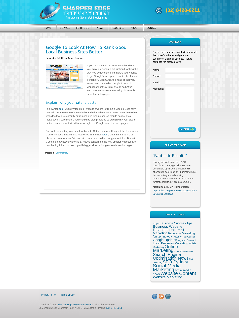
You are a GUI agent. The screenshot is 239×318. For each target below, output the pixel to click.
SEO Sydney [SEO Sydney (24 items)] (175, 261)
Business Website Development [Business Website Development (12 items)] (167, 228)
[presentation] (180, 120)
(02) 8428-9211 (183, 10)
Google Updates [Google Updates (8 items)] (165, 240)
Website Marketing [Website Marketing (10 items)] (167, 277)
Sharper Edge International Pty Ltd (75, 304)
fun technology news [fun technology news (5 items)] (166, 236)
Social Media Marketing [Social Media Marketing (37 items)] (167, 267)
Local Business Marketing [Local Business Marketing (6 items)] (170, 243)
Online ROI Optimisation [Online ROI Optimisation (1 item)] (183, 251)
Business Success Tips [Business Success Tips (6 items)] (176, 223)
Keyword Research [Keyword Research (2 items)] (187, 240)
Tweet (105, 134)
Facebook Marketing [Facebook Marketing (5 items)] (181, 233)
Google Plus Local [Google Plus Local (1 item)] (187, 237)
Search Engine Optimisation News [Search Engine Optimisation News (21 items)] (171, 256)
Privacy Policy (48, 294)
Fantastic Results (169, 155)
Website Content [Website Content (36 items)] (178, 273)
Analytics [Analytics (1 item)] (156, 224)
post (61, 108)
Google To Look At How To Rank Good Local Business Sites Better (86, 49)
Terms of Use (68, 294)
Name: (156, 69)
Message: (158, 88)
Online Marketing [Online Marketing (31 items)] (165, 248)
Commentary (62, 153)
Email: (156, 82)
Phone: (157, 76)
